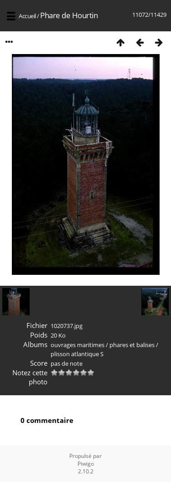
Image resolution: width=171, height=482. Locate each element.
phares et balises (132, 345)
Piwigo (86, 463)
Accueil (27, 16)
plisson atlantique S (77, 354)
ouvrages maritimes (77, 345)
